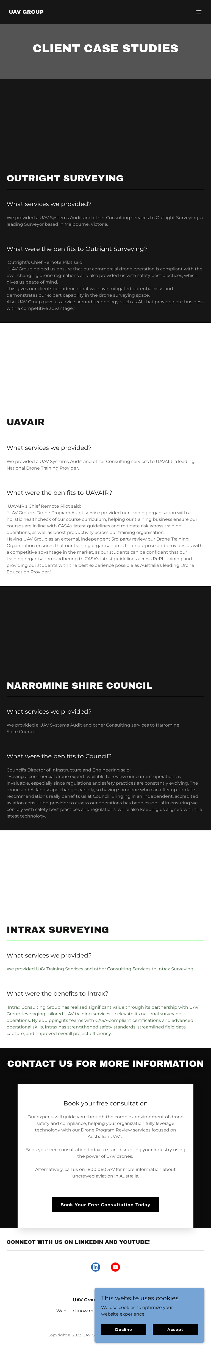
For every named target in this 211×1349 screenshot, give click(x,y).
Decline (123, 1329)
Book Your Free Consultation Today (105, 1204)
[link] (26, 12)
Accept (175, 1329)
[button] (198, 12)
